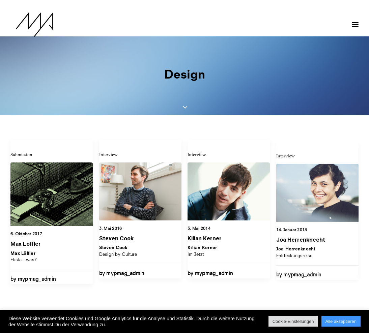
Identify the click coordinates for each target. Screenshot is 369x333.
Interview (108, 154)
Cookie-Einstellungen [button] (293, 321)
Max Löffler (25, 243)
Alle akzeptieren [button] (341, 321)
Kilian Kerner (205, 243)
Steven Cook (116, 238)
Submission (21, 154)
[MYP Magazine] (29, 24)
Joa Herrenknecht (300, 256)
